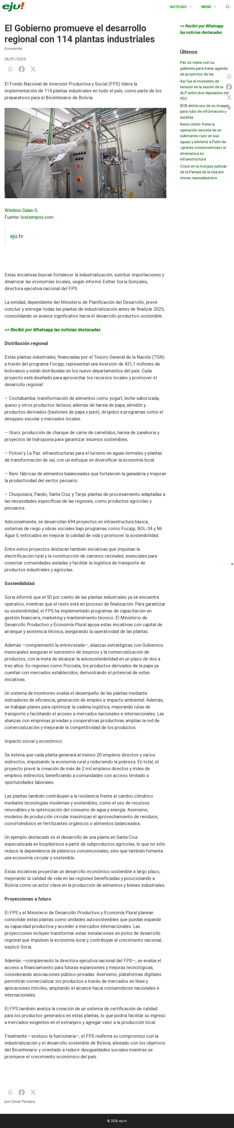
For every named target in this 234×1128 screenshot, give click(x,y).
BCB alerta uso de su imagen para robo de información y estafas (204, 111)
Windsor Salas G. (21, 210)
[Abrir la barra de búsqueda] (227, 7)
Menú (211, 7)
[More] (229, 108)
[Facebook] (21, 69)
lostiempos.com (37, 217)
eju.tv (16, 236)
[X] (33, 69)
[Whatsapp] (10, 69)
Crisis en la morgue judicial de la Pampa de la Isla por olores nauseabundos (203, 172)
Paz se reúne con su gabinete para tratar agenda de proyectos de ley (204, 68)
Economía (13, 48)
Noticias (183, 7)
